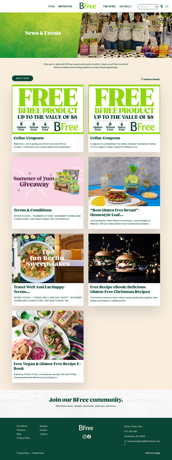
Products (21, 430)
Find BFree (109, 6)
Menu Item (162, 6)
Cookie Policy (38, 453)
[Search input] (147, 6)
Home (87, 6)
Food (51, 6)
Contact (43, 430)
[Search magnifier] (156, 6)
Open (157, 453)
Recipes (44, 426)
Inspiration (65, 6)
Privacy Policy (23, 438)
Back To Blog (22, 78)
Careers (43, 434)
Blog (19, 434)
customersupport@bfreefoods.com (143, 441)
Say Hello (125, 6)
